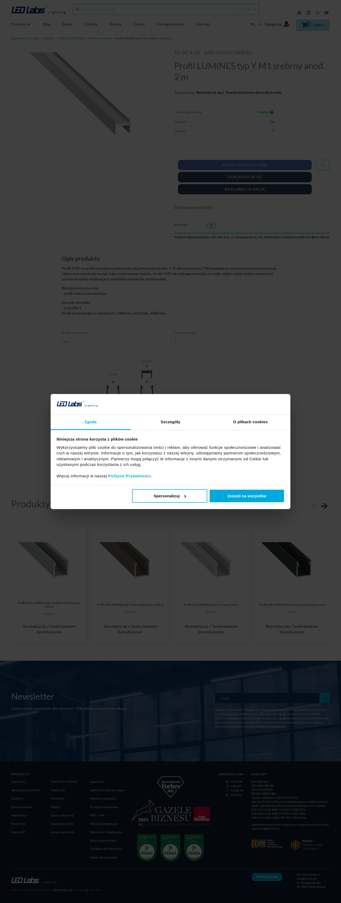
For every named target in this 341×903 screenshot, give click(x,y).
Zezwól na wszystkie (246, 496)
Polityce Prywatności (129, 476)
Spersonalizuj (170, 496)
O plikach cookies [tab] (250, 422)
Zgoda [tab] (90, 422)
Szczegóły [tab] (170, 422)
